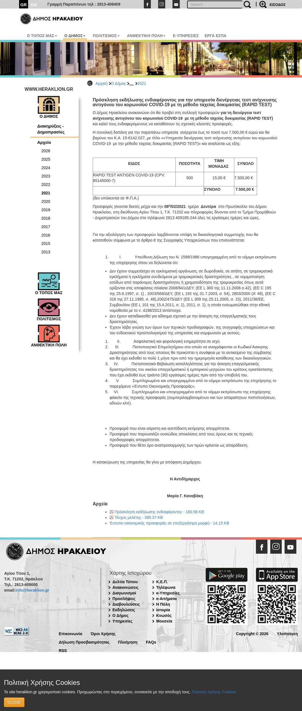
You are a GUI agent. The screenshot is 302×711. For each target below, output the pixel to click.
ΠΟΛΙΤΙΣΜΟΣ (106, 35)
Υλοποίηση (287, 633)
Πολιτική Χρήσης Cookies (214, 692)
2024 (46, 167)
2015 (46, 243)
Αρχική (102, 83)
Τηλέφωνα (165, 587)
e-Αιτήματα (166, 598)
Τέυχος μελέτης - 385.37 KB (139, 517)
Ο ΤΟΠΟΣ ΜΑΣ (42, 35)
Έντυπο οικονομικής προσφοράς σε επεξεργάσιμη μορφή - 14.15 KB (169, 523)
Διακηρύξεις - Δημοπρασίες (51, 129)
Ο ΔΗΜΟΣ (74, 35)
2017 (46, 226)
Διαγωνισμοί (124, 593)
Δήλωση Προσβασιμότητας (84, 642)
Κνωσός (164, 615)
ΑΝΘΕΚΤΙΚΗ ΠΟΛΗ (146, 35)
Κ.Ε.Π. (162, 582)
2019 (46, 210)
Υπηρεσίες (122, 621)
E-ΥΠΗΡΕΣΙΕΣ (186, 35)
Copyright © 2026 (252, 633)
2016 (46, 235)
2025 (46, 159)
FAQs (151, 642)
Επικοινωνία (70, 633)
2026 (46, 151)
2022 (46, 184)
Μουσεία (164, 621)
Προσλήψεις (123, 598)
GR (24, 4)
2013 (46, 252)
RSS (63, 650)
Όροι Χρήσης (103, 633)
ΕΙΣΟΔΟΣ (278, 5)
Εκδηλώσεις (123, 610)
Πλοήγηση (127, 642)
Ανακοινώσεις (125, 587)
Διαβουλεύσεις (126, 604)
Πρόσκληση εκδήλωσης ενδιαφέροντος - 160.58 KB (159, 512)
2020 (46, 201)
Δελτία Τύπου (125, 582)
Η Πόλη (163, 604)
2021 (141, 83)
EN (34, 4)
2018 (46, 218)
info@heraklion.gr (32, 590)
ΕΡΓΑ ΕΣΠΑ (215, 35)
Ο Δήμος (118, 83)
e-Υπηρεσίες (168, 593)
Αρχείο (44, 142)
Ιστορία (163, 610)
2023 (46, 176)
